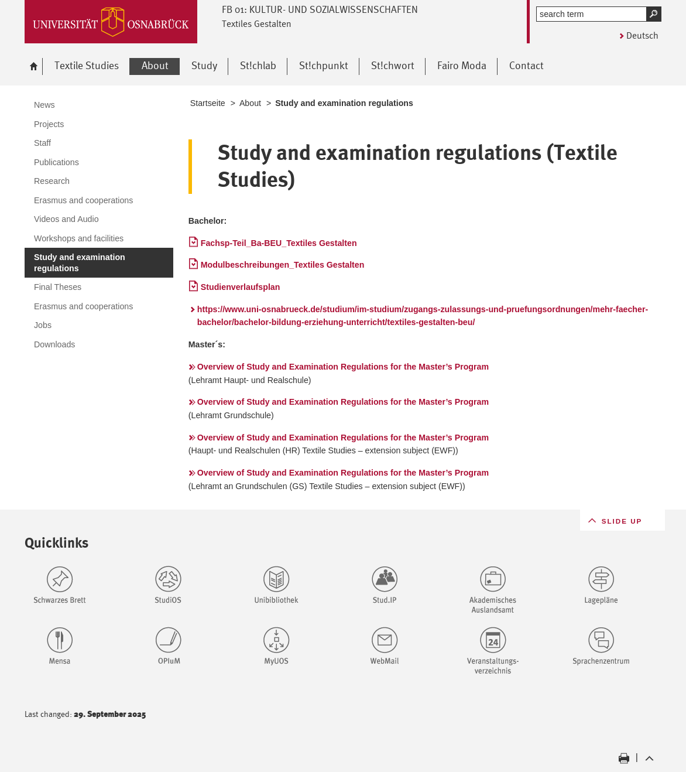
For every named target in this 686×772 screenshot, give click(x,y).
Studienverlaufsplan (240, 287)
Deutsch (642, 35)
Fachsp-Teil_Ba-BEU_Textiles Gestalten (279, 243)
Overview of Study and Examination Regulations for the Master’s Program (343, 366)
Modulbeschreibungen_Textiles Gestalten (283, 264)
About (250, 103)
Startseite (207, 103)
